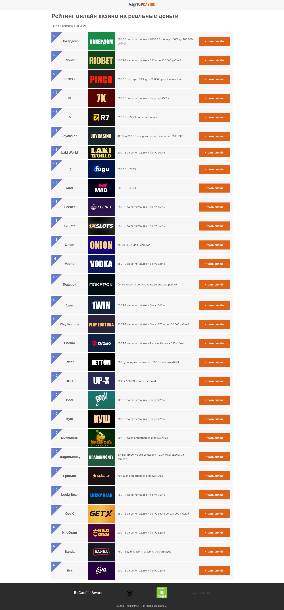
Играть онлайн (214, 41)
